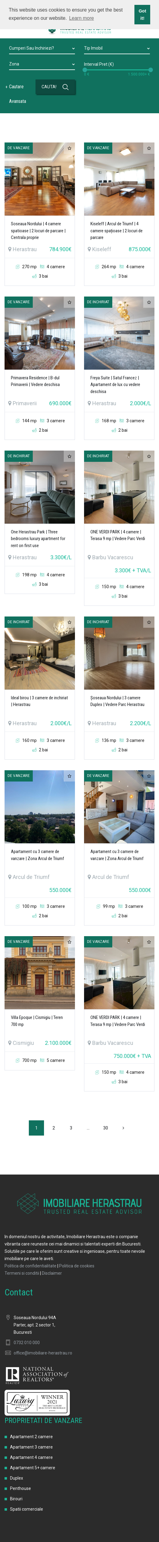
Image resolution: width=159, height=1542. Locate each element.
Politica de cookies (76, 1265)
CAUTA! (55, 87)
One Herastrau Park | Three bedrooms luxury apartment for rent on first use (38, 538)
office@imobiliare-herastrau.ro (43, 1353)
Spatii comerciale (26, 1509)
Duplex (16, 1478)
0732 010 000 (27, 1342)
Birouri (16, 1498)
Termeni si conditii (22, 1273)
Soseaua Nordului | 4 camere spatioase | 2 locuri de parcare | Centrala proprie (38, 230)
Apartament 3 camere (31, 1447)
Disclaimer (52, 1273)
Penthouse (20, 1488)
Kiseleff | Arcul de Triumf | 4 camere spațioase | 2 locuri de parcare (116, 230)
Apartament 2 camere (31, 1436)
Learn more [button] (81, 18)
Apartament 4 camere (31, 1457)
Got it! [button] (142, 15)
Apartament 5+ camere (32, 1467)
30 (105, 1128)
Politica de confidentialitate (30, 1265)
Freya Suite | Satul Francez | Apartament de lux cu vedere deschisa (115, 384)
